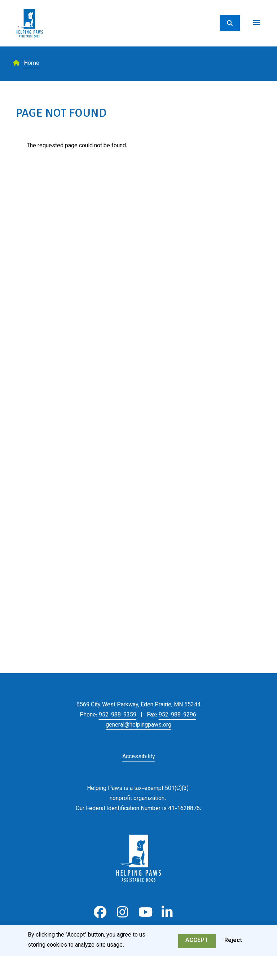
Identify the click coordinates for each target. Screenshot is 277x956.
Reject (233, 941)
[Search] (230, 23)
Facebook (100, 912)
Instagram (122, 912)
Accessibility (138, 756)
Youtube (144, 912)
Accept (196, 941)
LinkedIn (167, 912)
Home (31, 63)
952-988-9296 (177, 715)
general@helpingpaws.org (138, 725)
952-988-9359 (117, 715)
